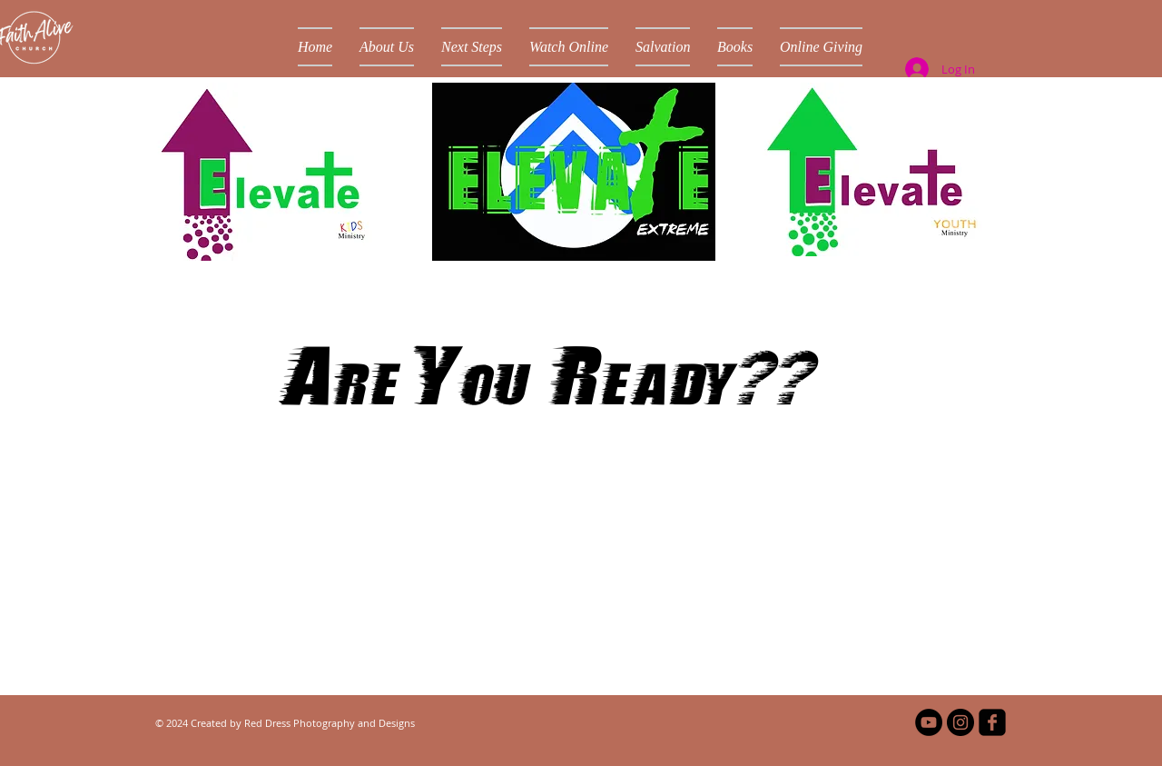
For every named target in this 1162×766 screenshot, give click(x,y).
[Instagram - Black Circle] (960, 722)
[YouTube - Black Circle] (928, 722)
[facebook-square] (992, 722)
